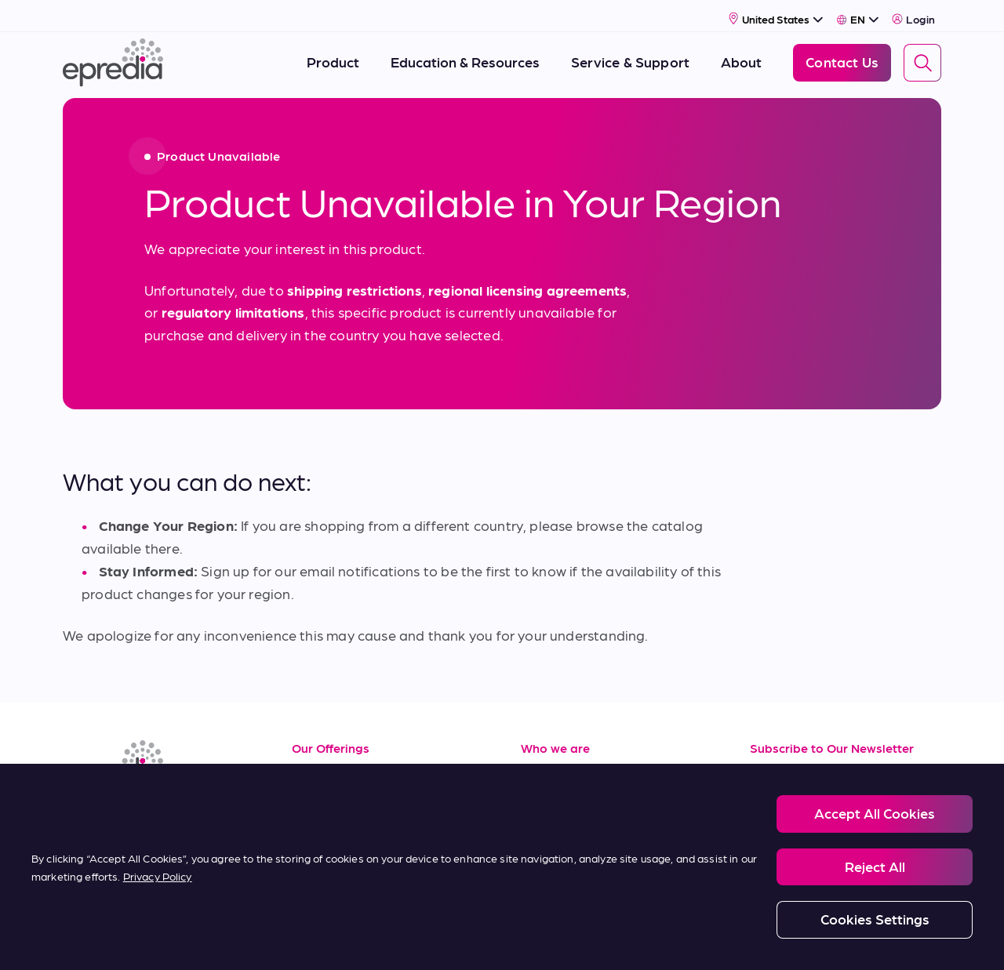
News (538, 838)
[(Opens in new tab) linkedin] (78, 811)
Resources (325, 767)
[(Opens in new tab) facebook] (116, 811)
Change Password (811, 939)
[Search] (922, 57)
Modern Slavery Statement (399, 939)
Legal (153, 939)
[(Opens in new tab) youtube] (153, 811)
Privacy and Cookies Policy (254, 939)
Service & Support (349, 802)
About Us (551, 767)
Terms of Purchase (351, 873)
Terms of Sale (335, 838)
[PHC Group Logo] (89, 940)
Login (913, 13)
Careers (546, 802)
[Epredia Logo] (113, 57)
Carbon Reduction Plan (691, 939)
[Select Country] (776, 13)
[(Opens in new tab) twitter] (191, 811)
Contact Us (557, 873)
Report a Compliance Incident (549, 939)
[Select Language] (858, 13)
